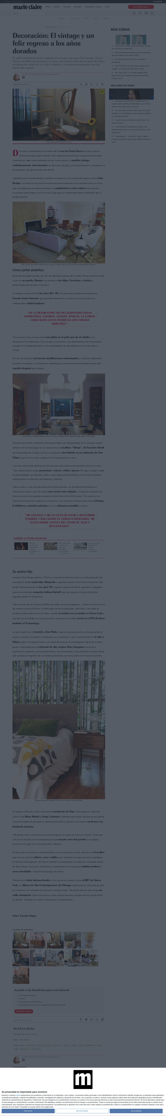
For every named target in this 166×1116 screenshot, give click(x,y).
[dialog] (83, 1092)
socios (18, 1095)
